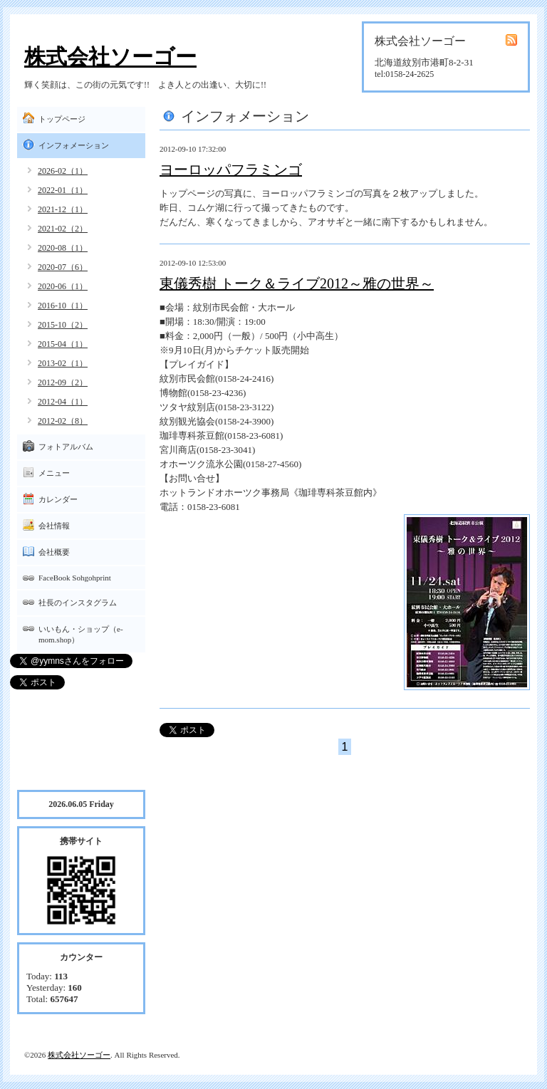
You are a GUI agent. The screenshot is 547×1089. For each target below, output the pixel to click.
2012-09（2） (63, 382)
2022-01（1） (63, 190)
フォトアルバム (65, 446)
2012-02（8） (63, 421)
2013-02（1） (63, 363)
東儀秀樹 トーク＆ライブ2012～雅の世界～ (297, 283)
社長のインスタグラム (77, 602)
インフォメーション (73, 145)
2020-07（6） (63, 267)
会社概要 (54, 552)
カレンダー (58, 499)
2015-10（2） (63, 325)
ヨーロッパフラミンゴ (231, 169)
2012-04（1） (63, 402)
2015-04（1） (63, 344)
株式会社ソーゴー (110, 56)
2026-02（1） (63, 171)
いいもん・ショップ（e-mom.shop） (80, 634)
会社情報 (54, 525)
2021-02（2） (63, 229)
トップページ (61, 119)
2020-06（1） (63, 286)
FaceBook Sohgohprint (74, 577)
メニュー (54, 473)
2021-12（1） (63, 209)
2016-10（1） (63, 306)
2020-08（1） (63, 248)
